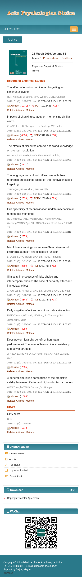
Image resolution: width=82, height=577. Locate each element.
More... (73, 490)
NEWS (35, 70)
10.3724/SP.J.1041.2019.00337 (54, 295)
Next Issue (67, 58)
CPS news (13, 414)
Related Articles (15, 110)
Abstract (14, 105)
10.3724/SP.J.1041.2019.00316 (54, 232)
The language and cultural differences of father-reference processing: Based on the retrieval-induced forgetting (39, 180)
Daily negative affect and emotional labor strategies (38, 310)
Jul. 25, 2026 (12, 29)
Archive (10, 459)
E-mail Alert (13, 476)
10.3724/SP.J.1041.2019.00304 (54, 194)
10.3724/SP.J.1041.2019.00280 (54, 130)
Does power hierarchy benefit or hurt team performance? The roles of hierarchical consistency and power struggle (38, 344)
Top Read (12, 464)
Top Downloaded (16, 470)
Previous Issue (51, 58)
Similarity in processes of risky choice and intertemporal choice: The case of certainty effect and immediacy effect (39, 281)
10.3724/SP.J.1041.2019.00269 (54, 101)
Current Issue (14, 453)
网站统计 (8, 572)
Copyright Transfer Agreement (23, 498)
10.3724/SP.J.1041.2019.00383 (54, 392)
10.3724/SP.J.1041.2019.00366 (54, 362)
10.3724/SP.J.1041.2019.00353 (54, 324)
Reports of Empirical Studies (47, 66)
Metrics (30, 110)
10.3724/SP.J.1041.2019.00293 (54, 160)
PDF (37, 105)
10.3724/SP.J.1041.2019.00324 (54, 261)
